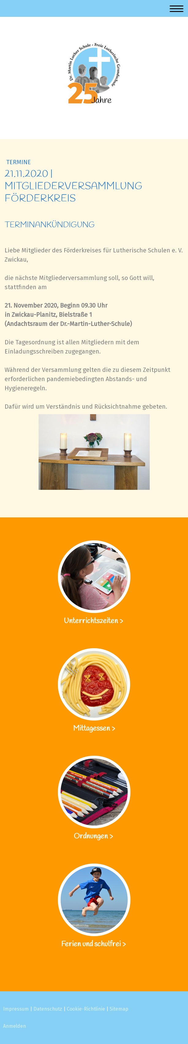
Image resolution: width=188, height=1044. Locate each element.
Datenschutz (47, 1009)
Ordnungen (91, 837)
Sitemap (119, 1009)
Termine (18, 162)
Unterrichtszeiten (91, 621)
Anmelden (14, 1026)
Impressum (16, 1009)
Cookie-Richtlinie (86, 1009)
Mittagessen (91, 729)
